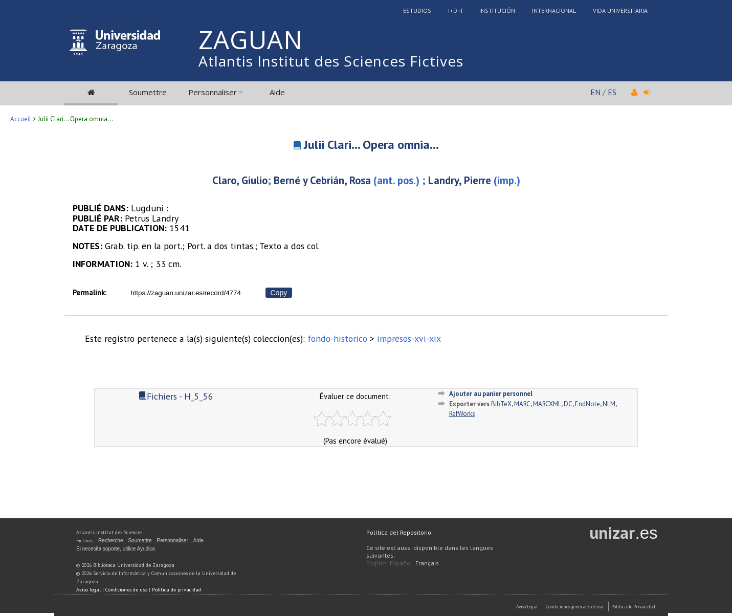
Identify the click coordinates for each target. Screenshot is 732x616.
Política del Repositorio (398, 532)
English (376, 563)
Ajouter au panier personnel (491, 393)
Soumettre (148, 92)
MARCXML (547, 404)
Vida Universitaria (620, 10)
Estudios (417, 10)
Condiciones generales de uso (574, 606)
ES (612, 92)
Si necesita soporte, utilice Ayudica (115, 549)
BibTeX (501, 404)
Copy (279, 293)
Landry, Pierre (459, 180)
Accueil (20, 119)
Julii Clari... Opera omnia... (371, 144)
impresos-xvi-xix (409, 338)
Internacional (554, 10)
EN (595, 92)
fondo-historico (337, 338)
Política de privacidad (176, 589)
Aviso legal (88, 589)
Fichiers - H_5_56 (176, 396)
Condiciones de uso (126, 589)
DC (568, 404)
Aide (277, 92)
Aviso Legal (527, 606)
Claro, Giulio (240, 180)
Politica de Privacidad (633, 606)
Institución (497, 10)
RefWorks (462, 413)
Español (401, 563)
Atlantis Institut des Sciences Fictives (330, 61)
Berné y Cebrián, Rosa (322, 180)
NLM (609, 404)
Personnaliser (212, 92)
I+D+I (455, 10)
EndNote (587, 404)
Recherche (110, 540)
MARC (522, 404)
